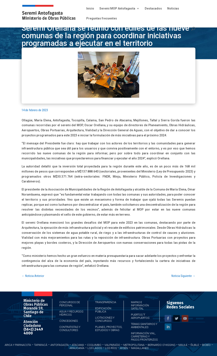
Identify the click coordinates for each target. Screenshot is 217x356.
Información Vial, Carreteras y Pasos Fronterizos (144, 336)
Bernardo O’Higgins (161, 344)
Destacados (153, 8)
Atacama (78, 344)
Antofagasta (59, 344)
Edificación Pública (103, 310)
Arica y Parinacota (18, 344)
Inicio (90, 8)
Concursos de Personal (69, 304)
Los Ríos (111, 348)
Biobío (206, 344)
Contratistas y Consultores (69, 328)
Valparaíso (112, 344)
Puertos (137, 314)
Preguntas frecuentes (101, 18)
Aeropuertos (140, 317)
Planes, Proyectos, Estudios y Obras (108, 328)
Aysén (124, 348)
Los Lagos (95, 348)
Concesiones (68, 320)
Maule (182, 344)
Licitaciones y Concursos (104, 319)
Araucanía (77, 348)
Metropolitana (134, 344)
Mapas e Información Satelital (140, 305)
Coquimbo (94, 344)
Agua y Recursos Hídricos (71, 313)
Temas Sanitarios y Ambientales (144, 325)
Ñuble (195, 344)
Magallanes (140, 348)
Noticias (173, 8)
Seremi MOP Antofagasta (117, 8)
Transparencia (105, 302)
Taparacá (40, 344)
